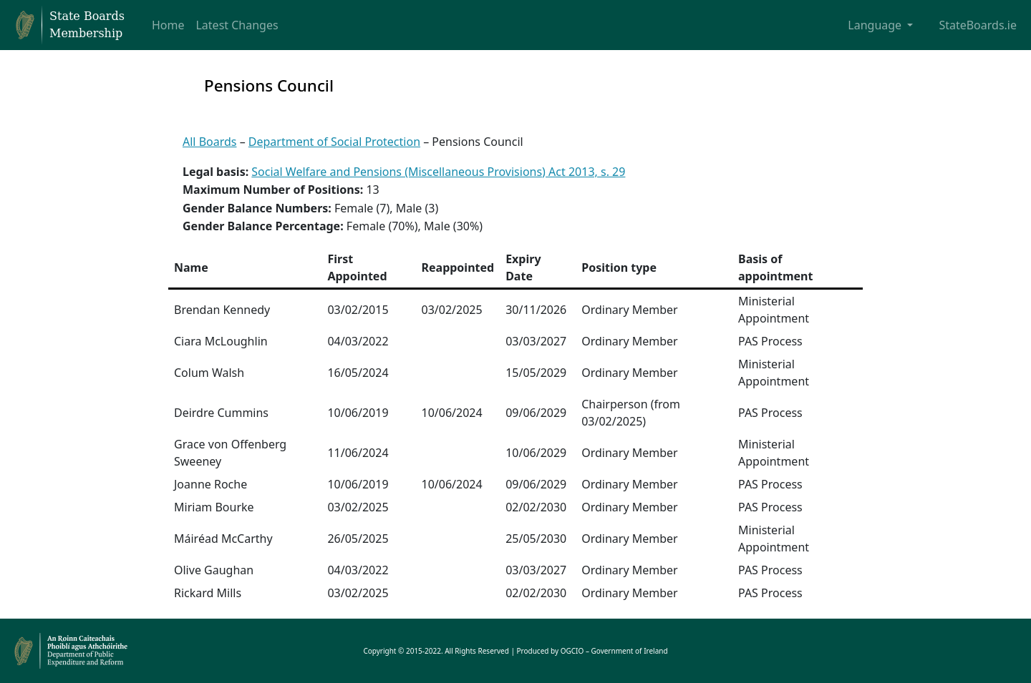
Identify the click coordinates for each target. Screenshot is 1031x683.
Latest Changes (236, 25)
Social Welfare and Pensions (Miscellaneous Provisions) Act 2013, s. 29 (438, 172)
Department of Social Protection (334, 141)
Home (168, 25)
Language (876, 25)
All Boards (210, 141)
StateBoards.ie (978, 25)
